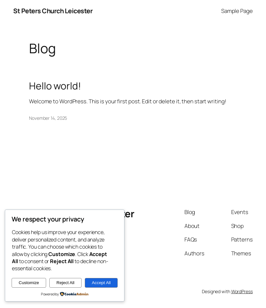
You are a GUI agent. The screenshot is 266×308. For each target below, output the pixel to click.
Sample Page (237, 11)
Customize (29, 282)
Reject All (65, 282)
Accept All (101, 282)
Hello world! (55, 85)
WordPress (242, 291)
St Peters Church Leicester (53, 10)
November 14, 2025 (48, 118)
